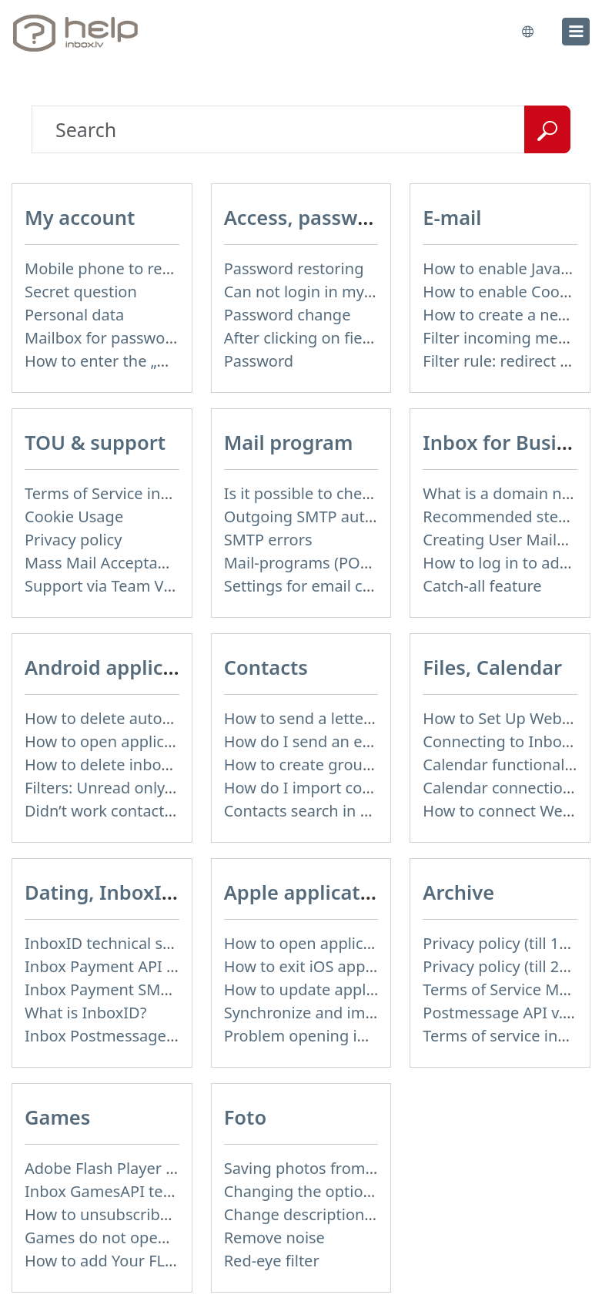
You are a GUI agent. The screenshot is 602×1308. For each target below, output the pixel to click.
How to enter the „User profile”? (139, 360)
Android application (118, 667)
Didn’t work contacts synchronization (157, 810)
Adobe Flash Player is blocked (131, 1168)
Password (258, 360)
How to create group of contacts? (343, 764)
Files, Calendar (492, 667)
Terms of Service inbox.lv (114, 493)
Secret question (81, 291)
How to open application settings (144, 741)
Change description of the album (342, 1214)
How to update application (319, 989)
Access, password (307, 217)
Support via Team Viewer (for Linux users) (174, 585)
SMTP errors (268, 539)
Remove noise (274, 1237)
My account (80, 217)
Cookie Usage (74, 516)
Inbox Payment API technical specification (175, 966)
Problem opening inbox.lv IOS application (373, 1035)
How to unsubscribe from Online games (168, 1214)
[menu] (576, 31)
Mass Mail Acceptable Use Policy (141, 562)
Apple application (307, 892)
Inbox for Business (511, 442)
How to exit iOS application (321, 966)
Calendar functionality (502, 764)
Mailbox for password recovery (135, 337)
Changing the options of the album (350, 1191)
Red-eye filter (271, 1260)
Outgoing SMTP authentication (335, 516)
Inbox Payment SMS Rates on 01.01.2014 (171, 989)
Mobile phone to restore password (149, 268)
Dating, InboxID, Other (133, 892)
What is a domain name (508, 493)
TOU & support (95, 442)
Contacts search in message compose (359, 810)
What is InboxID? (85, 1012)
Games (57, 1117)
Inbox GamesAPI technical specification (166, 1191)
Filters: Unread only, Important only (153, 787)
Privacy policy (73, 539)
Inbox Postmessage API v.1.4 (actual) (157, 1035)
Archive (458, 892)
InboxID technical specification (135, 943)
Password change (287, 314)
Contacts (266, 667)
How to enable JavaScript (512, 268)
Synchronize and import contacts (342, 1012)
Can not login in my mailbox (325, 291)
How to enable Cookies (505, 291)
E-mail (452, 217)
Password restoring (294, 268)
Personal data (74, 314)
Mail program (288, 442)
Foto (245, 1117)
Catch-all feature (482, 585)
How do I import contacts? (318, 787)
